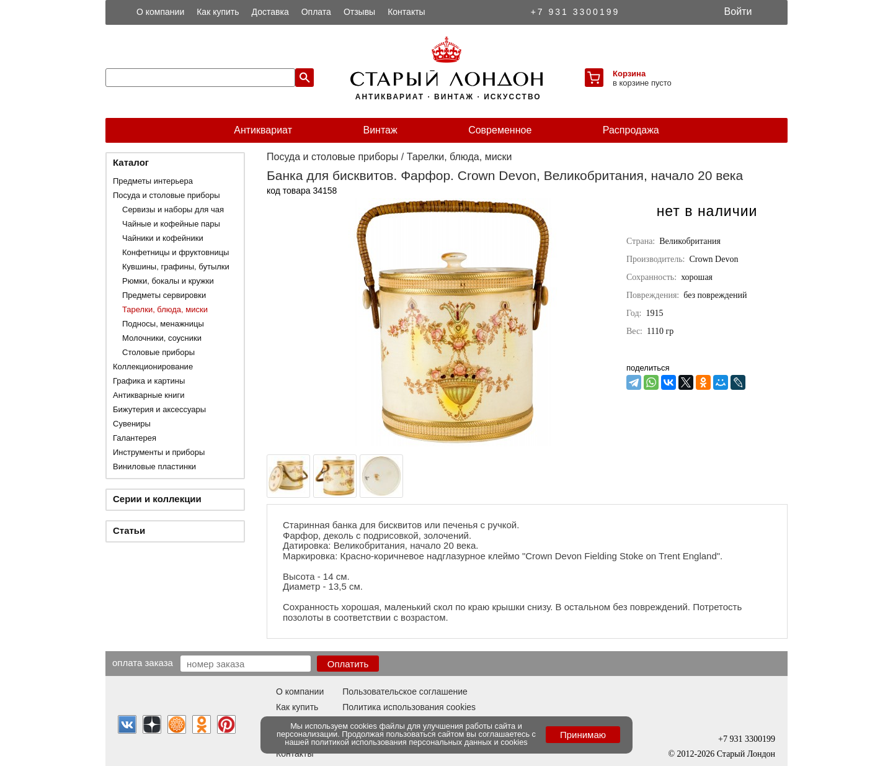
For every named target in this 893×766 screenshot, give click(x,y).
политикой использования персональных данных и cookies (419, 742)
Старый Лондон (746, 754)
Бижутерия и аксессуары (159, 409)
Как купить (218, 12)
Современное (499, 130)
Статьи (129, 530)
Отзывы (359, 12)
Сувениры (132, 423)
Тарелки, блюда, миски (165, 309)
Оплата (316, 12)
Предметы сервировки (164, 295)
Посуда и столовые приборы (166, 195)
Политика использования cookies (409, 707)
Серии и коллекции (157, 498)
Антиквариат (263, 130)
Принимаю (583, 734)
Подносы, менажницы (163, 323)
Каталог (131, 162)
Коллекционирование (153, 366)
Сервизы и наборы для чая (173, 209)
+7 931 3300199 (575, 12)
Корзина (629, 73)
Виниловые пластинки (154, 466)
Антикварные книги (148, 395)
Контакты (406, 12)
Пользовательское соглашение (405, 691)
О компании (160, 12)
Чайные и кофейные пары (171, 223)
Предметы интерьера (153, 181)
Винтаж (380, 130)
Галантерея (134, 438)
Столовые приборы (158, 352)
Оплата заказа (142, 662)
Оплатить (348, 664)
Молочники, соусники (162, 338)
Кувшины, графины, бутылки (175, 266)
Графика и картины (149, 380)
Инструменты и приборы (159, 452)
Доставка (270, 12)
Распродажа (631, 130)
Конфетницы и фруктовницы (175, 252)
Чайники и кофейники (162, 238)
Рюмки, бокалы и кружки (168, 281)
